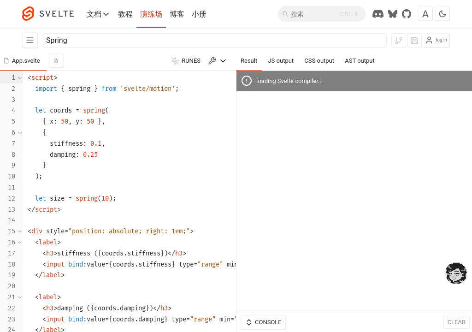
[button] (23, 61)
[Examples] (30, 40)
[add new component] (56, 60)
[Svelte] (52, 14)
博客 (177, 14)
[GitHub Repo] (406, 14)
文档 (99, 14)
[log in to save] (414, 40)
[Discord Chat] (378, 14)
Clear (457, 322)
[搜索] (322, 14)
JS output (281, 60)
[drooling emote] (456, 274)
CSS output (319, 60)
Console (263, 322)
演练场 (151, 14)
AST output (359, 60)
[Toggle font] (425, 13)
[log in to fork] (398, 40)
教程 (125, 14)
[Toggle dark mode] (442, 13)
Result (249, 60)
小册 (199, 14)
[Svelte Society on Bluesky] (393, 14)
